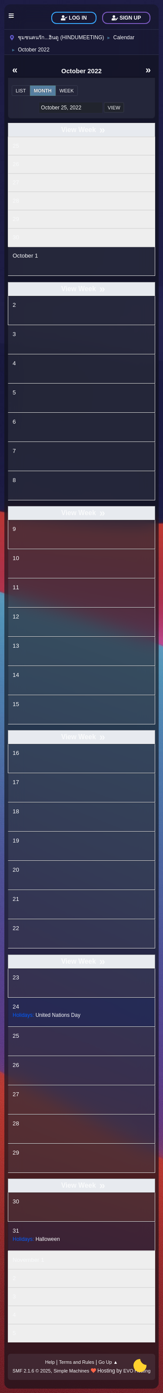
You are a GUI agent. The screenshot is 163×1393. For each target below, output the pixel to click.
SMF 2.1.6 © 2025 (32, 1370)
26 (16, 164)
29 (16, 219)
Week (67, 90)
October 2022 (81, 71)
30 (16, 237)
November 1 (28, 1260)
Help (50, 1362)
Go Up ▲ (108, 1362)
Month (43, 90)
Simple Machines (71, 1370)
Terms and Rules (76, 1362)
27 (16, 182)
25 (16, 146)
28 (16, 200)
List (21, 90)
